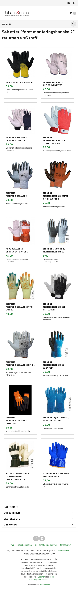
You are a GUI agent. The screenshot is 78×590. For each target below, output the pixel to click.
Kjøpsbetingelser (24, 545)
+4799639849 (63, 550)
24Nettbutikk (44, 585)
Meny (6, 24)
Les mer (41, 577)
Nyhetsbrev (65, 545)
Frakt (12, 545)
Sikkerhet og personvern (46, 545)
